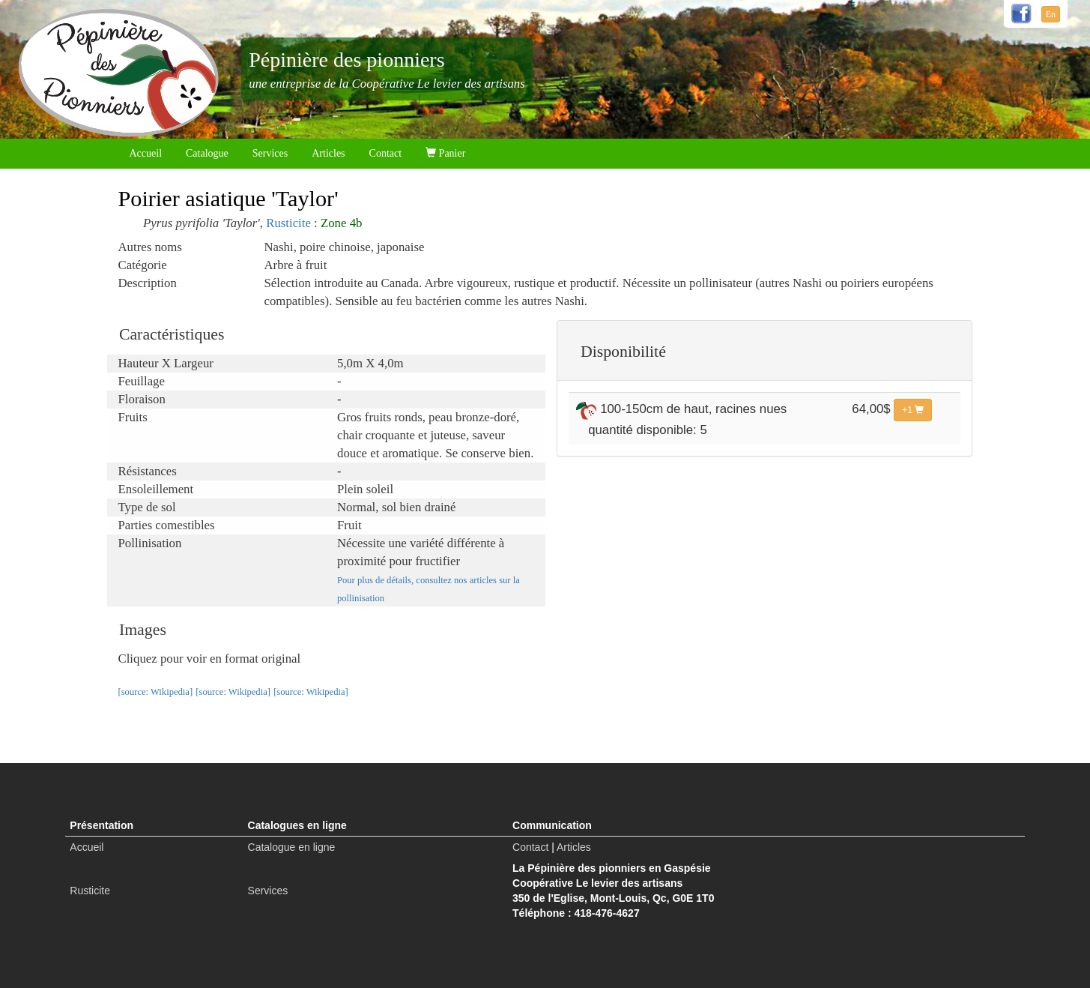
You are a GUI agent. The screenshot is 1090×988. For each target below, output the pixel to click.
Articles (328, 153)
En (1051, 14)
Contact (385, 153)
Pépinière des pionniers (346, 59)
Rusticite (288, 223)
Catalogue (207, 153)
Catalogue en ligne (292, 847)
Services (270, 153)
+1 (913, 410)
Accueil (146, 153)
